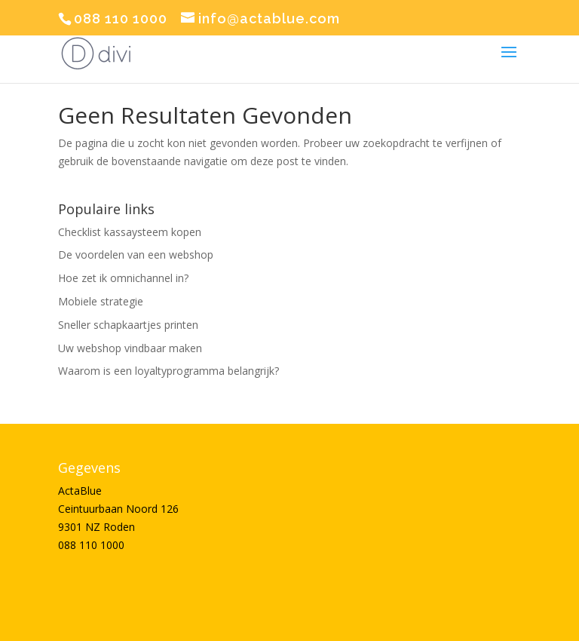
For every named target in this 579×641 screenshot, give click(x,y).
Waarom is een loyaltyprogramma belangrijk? (168, 370)
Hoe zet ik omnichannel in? (123, 278)
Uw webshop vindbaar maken (130, 348)
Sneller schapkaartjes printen (128, 324)
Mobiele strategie (100, 301)
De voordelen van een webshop (135, 254)
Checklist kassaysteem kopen (129, 232)
